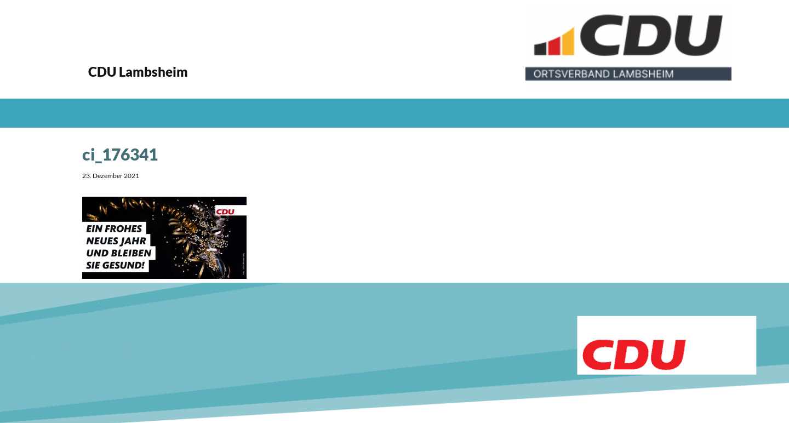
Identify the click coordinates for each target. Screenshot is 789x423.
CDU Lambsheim (138, 71)
